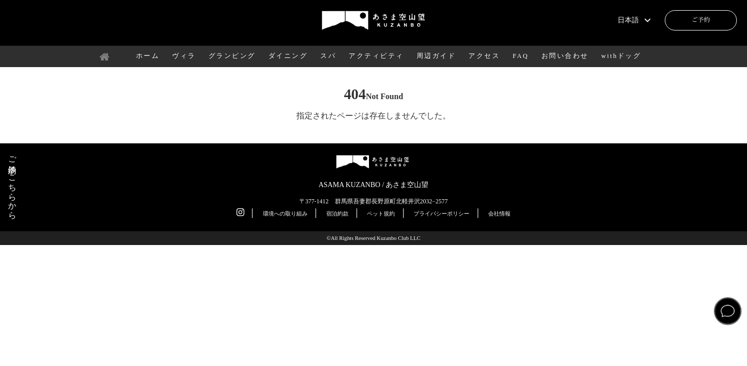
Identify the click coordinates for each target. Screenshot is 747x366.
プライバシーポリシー (441, 213)
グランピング (232, 55)
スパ (328, 55)
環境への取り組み (285, 213)
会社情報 (499, 213)
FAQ (521, 55)
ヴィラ (184, 55)
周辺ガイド (436, 55)
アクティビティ (376, 55)
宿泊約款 (337, 213)
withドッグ (621, 55)
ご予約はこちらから (12, 183)
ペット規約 (381, 213)
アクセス (484, 55)
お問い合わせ (565, 55)
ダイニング (288, 55)
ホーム (148, 55)
